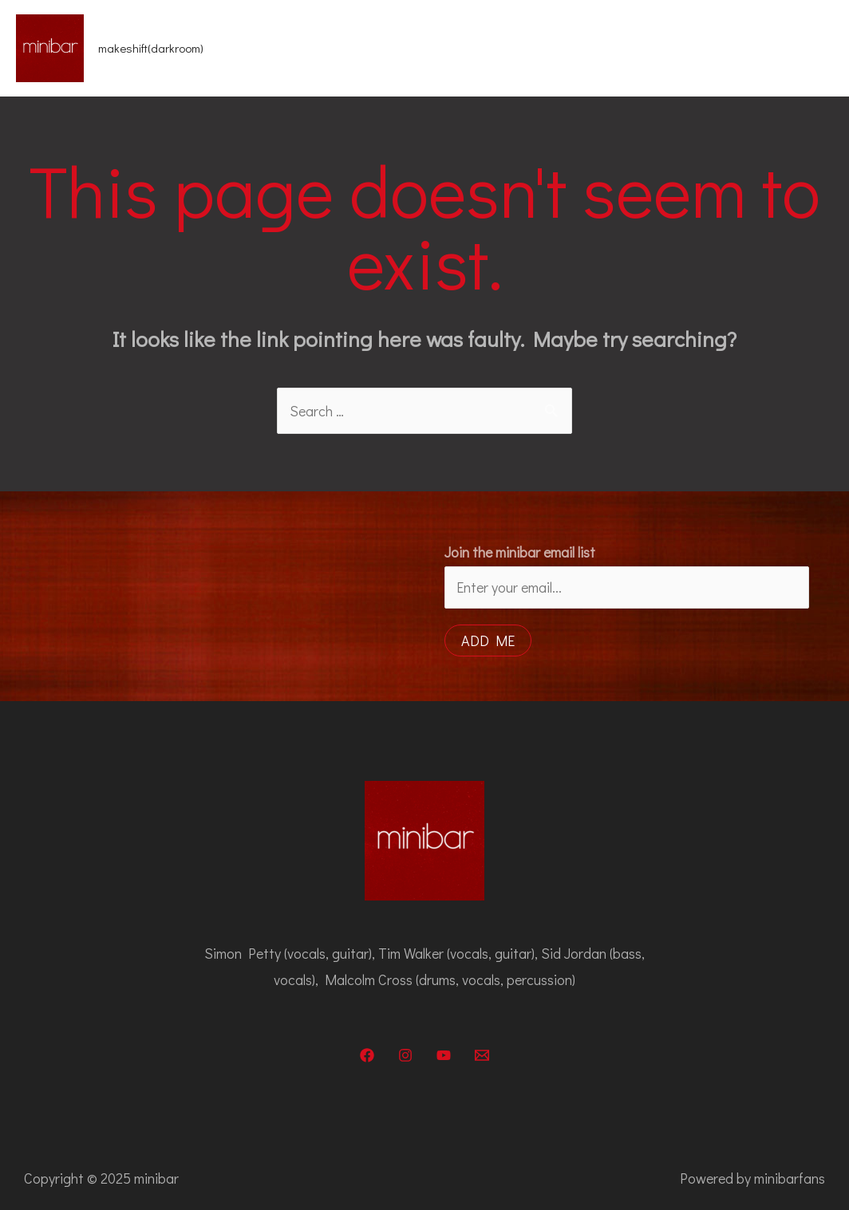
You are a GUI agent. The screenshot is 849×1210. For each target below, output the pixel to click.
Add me (488, 640)
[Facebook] (367, 1055)
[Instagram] (405, 1055)
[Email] (482, 1055)
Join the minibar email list (519, 552)
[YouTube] (443, 1055)
